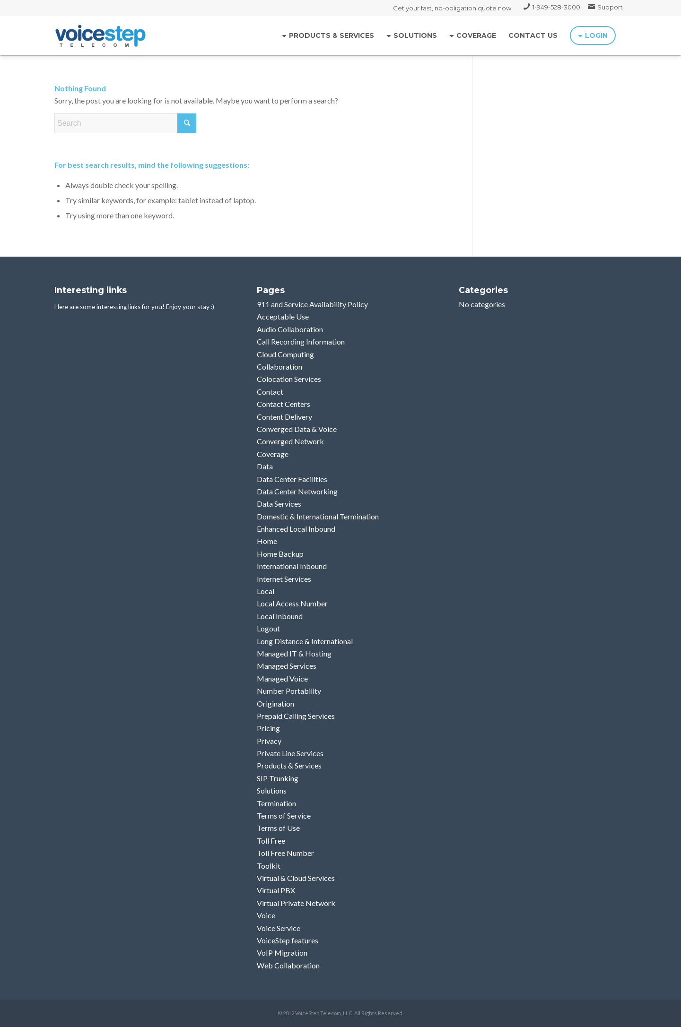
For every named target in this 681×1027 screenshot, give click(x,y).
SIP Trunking (277, 778)
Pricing (268, 728)
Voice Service (278, 927)
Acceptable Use (283, 316)
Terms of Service (284, 815)
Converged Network (290, 441)
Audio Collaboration (290, 329)
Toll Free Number (285, 852)
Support (610, 7)
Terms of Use (278, 827)
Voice (266, 915)
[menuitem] (552, 7)
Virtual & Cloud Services (296, 877)
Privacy (269, 740)
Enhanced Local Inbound (296, 528)
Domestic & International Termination (318, 516)
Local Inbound (280, 616)
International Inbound (292, 565)
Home (267, 540)
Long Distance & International (305, 641)
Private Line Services (290, 753)
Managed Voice (282, 678)
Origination (275, 703)
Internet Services (284, 578)
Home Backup (280, 553)
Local (265, 591)
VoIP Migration (282, 952)
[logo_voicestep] (100, 35)
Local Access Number (292, 603)
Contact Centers (283, 403)
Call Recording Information (301, 341)
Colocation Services (289, 378)
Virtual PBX (276, 890)
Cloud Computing (285, 354)
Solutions (272, 790)
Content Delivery (284, 416)
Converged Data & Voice (297, 428)
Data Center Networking (297, 491)
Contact (270, 391)
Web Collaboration (288, 965)
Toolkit (268, 865)
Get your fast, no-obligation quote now (452, 8)
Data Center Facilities (292, 479)
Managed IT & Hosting (294, 653)
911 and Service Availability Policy (312, 304)
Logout (268, 628)
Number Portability (289, 690)
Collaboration (279, 366)
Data (265, 466)
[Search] (125, 123)
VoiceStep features (287, 940)
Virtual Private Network (296, 902)
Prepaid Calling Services (296, 715)
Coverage (272, 453)
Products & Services (289, 765)
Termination (276, 803)
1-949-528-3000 (556, 7)
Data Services (279, 503)
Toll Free (271, 840)
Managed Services (286, 665)
